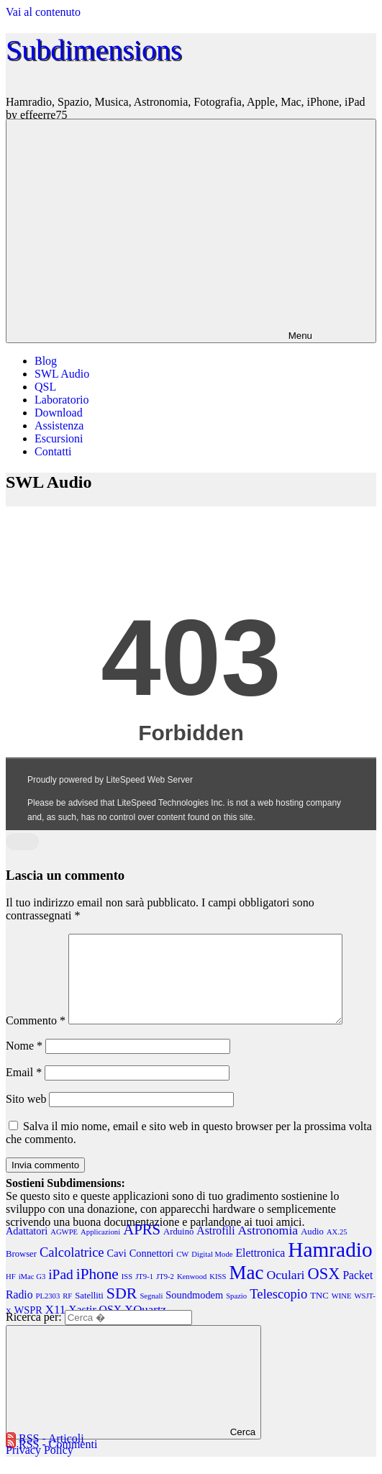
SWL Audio (62, 374)
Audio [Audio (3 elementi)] (312, 1249)
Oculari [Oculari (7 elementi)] (285, 1292)
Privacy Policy (39, 1467)
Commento (35, 1038)
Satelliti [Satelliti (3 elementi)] (89, 1313)
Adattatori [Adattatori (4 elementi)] (26, 1248)
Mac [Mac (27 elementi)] (246, 1290)
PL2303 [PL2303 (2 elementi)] (48, 1313)
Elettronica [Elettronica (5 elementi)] (260, 1270)
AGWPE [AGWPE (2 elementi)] (64, 1249)
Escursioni (59, 438)
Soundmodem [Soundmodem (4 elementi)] (194, 1312)
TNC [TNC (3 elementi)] (319, 1313)
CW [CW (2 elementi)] (182, 1271)
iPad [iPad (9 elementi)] (60, 1291)
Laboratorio (62, 399)
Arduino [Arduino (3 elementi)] (178, 1249)
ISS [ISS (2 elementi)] (127, 1294)
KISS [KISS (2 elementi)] (217, 1294)
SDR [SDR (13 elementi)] (121, 1310)
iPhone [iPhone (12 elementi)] (97, 1291)
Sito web (26, 1116)
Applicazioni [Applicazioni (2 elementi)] (100, 1249)
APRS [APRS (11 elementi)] (141, 1247)
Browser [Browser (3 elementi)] (21, 1271)
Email (24, 1089)
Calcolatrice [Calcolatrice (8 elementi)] (72, 1269)
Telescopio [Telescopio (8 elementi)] (278, 1311)
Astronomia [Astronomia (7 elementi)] (268, 1247)
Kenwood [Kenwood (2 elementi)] (191, 1294)
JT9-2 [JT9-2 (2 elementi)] (165, 1294)
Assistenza (59, 425)
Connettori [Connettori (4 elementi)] (151, 1270)
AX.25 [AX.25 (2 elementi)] (337, 1249)
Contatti (53, 451)
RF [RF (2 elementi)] (67, 1313)
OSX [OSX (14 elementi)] (324, 1291)
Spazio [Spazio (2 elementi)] (236, 1313)
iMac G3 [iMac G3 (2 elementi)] (32, 1294)
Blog (46, 361)
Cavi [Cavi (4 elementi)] (117, 1270)
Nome (24, 1063)
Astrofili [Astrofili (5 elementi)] (215, 1248)
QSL (45, 387)
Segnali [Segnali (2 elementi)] (151, 1313)
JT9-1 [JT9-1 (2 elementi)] (144, 1294)
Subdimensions (93, 50)
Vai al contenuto (43, 12)
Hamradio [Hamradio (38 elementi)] (330, 1266)
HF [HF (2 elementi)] (11, 1294)
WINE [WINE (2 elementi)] (342, 1313)
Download (59, 412)
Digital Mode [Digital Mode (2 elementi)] (211, 1271)
